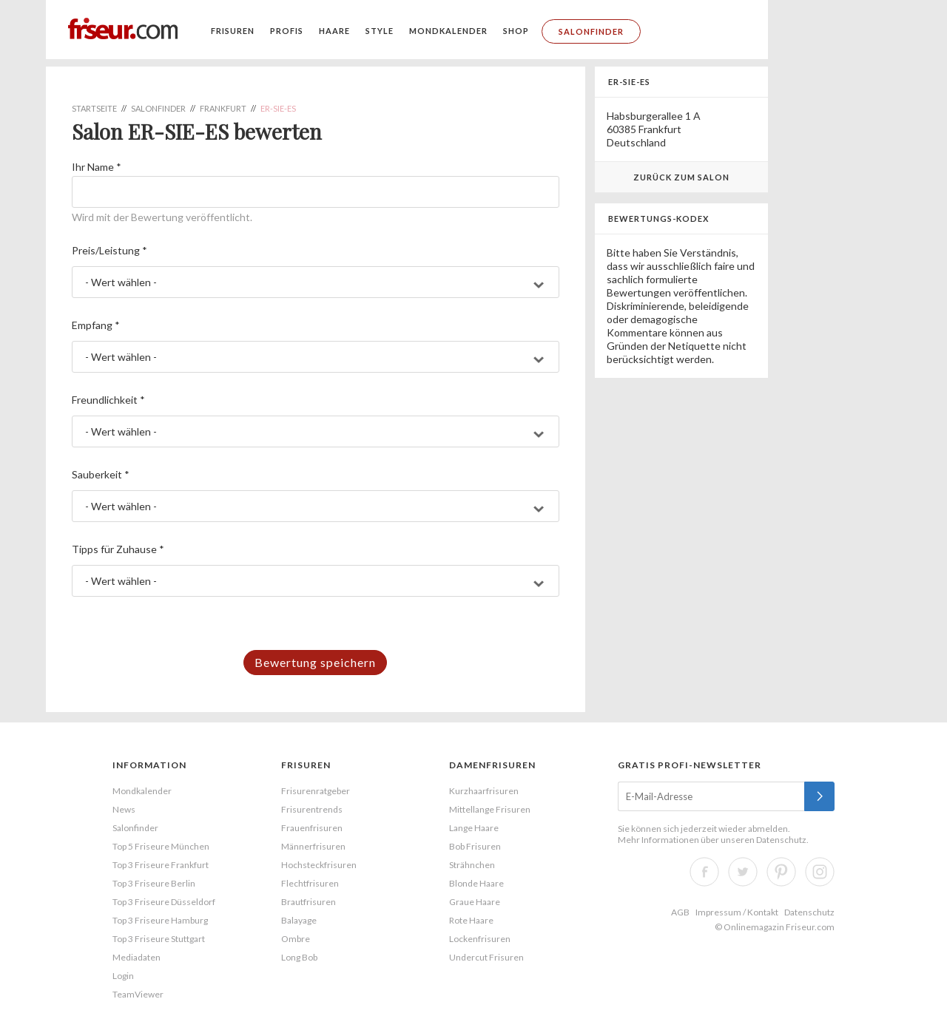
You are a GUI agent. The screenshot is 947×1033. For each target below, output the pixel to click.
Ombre (295, 938)
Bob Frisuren (475, 846)
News (123, 809)
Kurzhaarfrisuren (484, 790)
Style (379, 30)
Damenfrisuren (492, 764)
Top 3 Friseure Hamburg (160, 920)
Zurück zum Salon (681, 177)
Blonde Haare (476, 883)
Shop (516, 30)
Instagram (820, 872)
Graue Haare (474, 901)
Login (123, 975)
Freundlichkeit (108, 399)
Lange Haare (474, 827)
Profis (286, 30)
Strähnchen (472, 864)
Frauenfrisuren (312, 827)
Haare (334, 30)
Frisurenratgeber (315, 790)
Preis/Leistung (109, 250)
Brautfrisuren (308, 901)
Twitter (743, 872)
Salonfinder (591, 31)
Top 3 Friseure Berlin (153, 883)
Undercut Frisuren (486, 957)
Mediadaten (136, 957)
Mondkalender (448, 30)
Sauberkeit (100, 474)
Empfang (96, 325)
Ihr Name (96, 166)
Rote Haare (471, 920)
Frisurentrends (312, 809)
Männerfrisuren (313, 846)
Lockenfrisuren (479, 938)
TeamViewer (138, 994)
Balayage (299, 920)
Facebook (704, 872)
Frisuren (233, 30)
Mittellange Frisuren (489, 809)
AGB (680, 912)
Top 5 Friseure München (160, 846)
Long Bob (299, 957)
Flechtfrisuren (310, 883)
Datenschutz (781, 839)
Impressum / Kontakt (736, 912)
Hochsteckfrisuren (319, 864)
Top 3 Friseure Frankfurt (160, 864)
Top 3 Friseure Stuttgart (158, 938)
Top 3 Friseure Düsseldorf (163, 901)
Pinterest (781, 872)
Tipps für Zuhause (118, 549)
